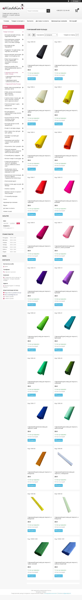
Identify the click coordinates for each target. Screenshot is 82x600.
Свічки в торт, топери (11, 108)
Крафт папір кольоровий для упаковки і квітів (13, 88)
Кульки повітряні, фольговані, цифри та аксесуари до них (13, 55)
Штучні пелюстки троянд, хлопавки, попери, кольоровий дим (12, 119)
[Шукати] (48, 11)
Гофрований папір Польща (13, 84)
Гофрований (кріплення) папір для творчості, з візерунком (64, 472)
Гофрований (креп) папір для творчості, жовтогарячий (66, 156)
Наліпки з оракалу (10, 188)
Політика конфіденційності (64, 593)
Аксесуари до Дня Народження (10, 46)
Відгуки (5, 205)
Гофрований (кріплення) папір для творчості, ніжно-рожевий (64, 246)
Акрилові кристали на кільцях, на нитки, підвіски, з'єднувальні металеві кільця (13, 176)
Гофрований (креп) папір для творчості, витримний (39, 382)
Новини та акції (7, 211)
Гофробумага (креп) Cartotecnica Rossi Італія (12, 80)
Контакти (30, 21)
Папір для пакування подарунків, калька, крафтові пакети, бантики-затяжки (13, 151)
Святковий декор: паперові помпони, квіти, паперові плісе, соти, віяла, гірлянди (12, 41)
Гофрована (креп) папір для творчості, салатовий (39, 337)
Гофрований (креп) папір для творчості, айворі (39, 111)
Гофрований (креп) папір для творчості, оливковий (66, 382)
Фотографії (73, 21)
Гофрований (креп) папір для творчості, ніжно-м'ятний (66, 427)
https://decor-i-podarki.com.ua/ (13, 292)
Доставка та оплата (42, 21)
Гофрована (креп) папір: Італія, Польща (11, 73)
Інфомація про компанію (59, 21)
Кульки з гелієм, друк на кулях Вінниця (13, 184)
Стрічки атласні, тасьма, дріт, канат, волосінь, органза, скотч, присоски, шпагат (13, 99)
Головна (6, 21)
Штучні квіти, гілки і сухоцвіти (13, 146)
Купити (32, 79)
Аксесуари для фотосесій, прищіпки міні (12, 124)
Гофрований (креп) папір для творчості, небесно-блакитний (66, 563)
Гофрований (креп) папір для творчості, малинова (39, 246)
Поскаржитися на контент (50, 593)
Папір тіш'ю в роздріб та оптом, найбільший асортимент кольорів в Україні (11, 61)
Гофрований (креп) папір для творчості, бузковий (66, 291)
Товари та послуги (17, 21)
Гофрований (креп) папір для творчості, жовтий (66, 111)
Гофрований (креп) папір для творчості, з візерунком (40, 472)
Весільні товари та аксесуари (13, 158)
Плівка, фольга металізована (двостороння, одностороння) (13, 93)
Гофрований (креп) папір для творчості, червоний (39, 201)
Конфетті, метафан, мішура (12, 128)
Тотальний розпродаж (11, 196)
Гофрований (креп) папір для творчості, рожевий (66, 201)
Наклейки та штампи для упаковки (12, 136)
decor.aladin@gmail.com (11, 294)
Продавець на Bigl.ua (41, 592)
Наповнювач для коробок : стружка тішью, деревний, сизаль (12, 142)
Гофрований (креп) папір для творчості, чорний (39, 66)
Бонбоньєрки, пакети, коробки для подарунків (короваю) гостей (11, 170)
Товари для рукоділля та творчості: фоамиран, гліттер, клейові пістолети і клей (12, 164)
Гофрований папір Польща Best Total (13, 77)
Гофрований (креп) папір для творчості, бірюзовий (66, 337)
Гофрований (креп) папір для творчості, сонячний (39, 156)
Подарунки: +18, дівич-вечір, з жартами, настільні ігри (13, 50)
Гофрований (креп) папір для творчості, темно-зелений (39, 563)
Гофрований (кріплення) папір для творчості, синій (37, 427)
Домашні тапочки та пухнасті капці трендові (13, 192)
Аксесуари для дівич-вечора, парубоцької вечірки (13, 35)
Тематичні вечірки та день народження (12, 104)
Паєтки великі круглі (10, 181)
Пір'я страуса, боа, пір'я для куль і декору (12, 131)
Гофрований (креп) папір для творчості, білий (66, 66)
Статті (5, 199)
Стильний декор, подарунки (12, 155)
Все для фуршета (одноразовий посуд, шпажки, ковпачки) (13, 113)
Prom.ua (49, 590)
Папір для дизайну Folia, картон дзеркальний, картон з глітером (13, 68)
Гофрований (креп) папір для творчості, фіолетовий (39, 291)
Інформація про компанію (10, 202)
